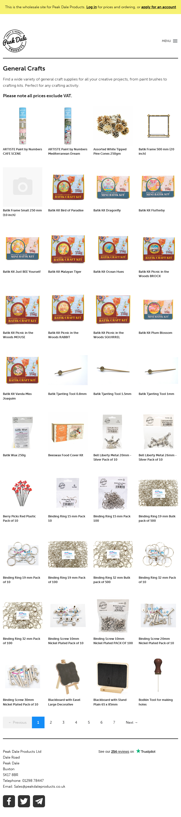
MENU (166, 41)
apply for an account (158, 7)
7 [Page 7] (114, 722)
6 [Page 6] (101, 722)
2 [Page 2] (51, 722)
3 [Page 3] (63, 722)
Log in (91, 7)
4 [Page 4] (76, 722)
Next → (132, 722)
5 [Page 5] (89, 722)
